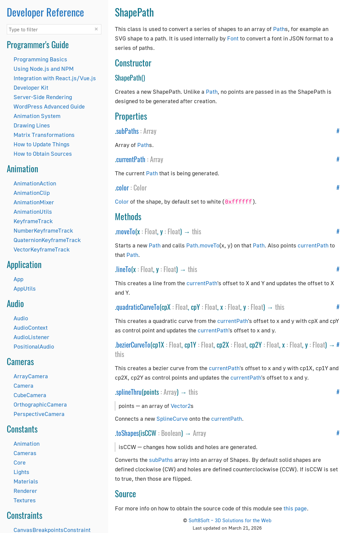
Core (20, 462)
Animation (27, 443)
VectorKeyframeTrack (42, 249)
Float (151, 231)
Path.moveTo (202, 245)
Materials (26, 481)
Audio (21, 318)
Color (140, 187)
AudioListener (31, 336)
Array (149, 131)
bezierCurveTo (133, 344)
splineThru (129, 392)
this (196, 231)
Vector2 (181, 405)
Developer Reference (45, 12)
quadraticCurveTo (137, 307)
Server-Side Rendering (43, 96)
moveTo (125, 231)
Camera (23, 385)
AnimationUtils (33, 211)
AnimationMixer (34, 202)
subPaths (127, 131)
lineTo (123, 269)
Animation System (37, 115)
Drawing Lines (32, 125)
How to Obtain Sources (43, 153)
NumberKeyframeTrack (43, 230)
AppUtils (25, 288)
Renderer (25, 490)
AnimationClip (32, 192)
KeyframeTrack (33, 221)
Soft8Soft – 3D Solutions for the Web (230, 520)
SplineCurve (172, 418)
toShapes (127, 433)
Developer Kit (31, 87)
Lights (21, 471)
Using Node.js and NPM (44, 68)
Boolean (171, 433)
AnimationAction (35, 183)
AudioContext (31, 327)
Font (233, 38)
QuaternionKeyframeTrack (47, 239)
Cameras (25, 452)
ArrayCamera (31, 376)
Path (279, 28)
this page (295, 508)
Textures (25, 500)
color (122, 187)
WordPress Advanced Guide (49, 106)
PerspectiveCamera (39, 413)
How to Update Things (42, 144)
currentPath (130, 159)
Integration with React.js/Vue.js (55, 78)
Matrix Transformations (44, 134)
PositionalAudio (34, 346)
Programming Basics (40, 59)
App (18, 279)
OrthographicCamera (40, 404)
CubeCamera (30, 394)
